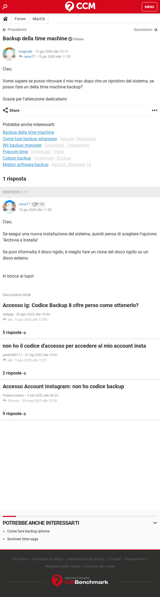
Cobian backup (17, 158)
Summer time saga (22, 539)
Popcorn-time (15, 151)
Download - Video (47, 151)
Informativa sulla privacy (86, 559)
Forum (20, 19)
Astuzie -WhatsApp (78, 138)
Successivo (143, 29)
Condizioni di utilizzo (48, 559)
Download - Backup (52, 158)
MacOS (39, 19)
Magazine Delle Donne (62, 566)
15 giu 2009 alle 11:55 (54, 57)
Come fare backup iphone (28, 531)
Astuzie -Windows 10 (71, 164)
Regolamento (135, 559)
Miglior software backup (26, 164)
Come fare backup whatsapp (30, 138)
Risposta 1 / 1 (15, 192)
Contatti (115, 559)
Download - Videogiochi (67, 145)
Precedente (17, 29)
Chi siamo (20, 559)
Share (14, 110)
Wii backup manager (22, 145)
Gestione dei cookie (99, 566)
